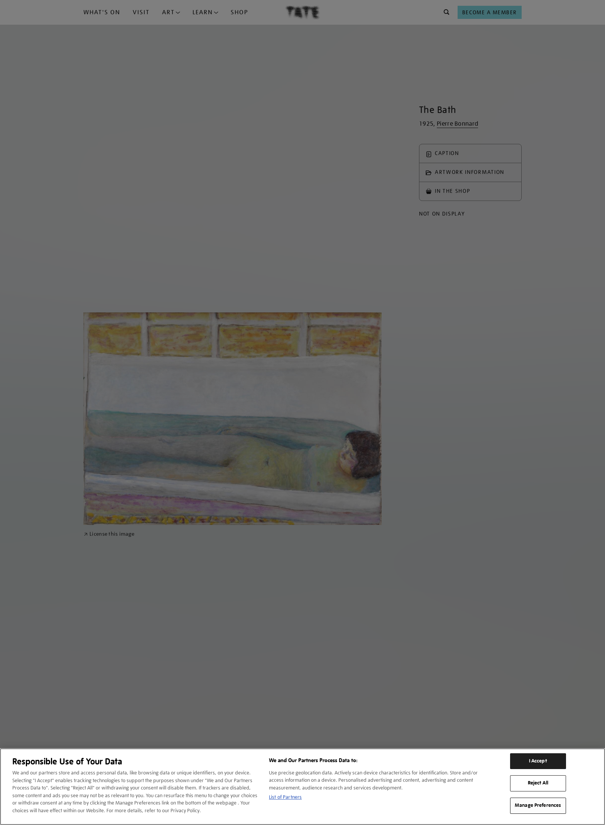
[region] (302, 786)
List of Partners (285, 797)
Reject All (538, 782)
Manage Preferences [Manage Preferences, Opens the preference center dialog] (538, 805)
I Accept (538, 761)
